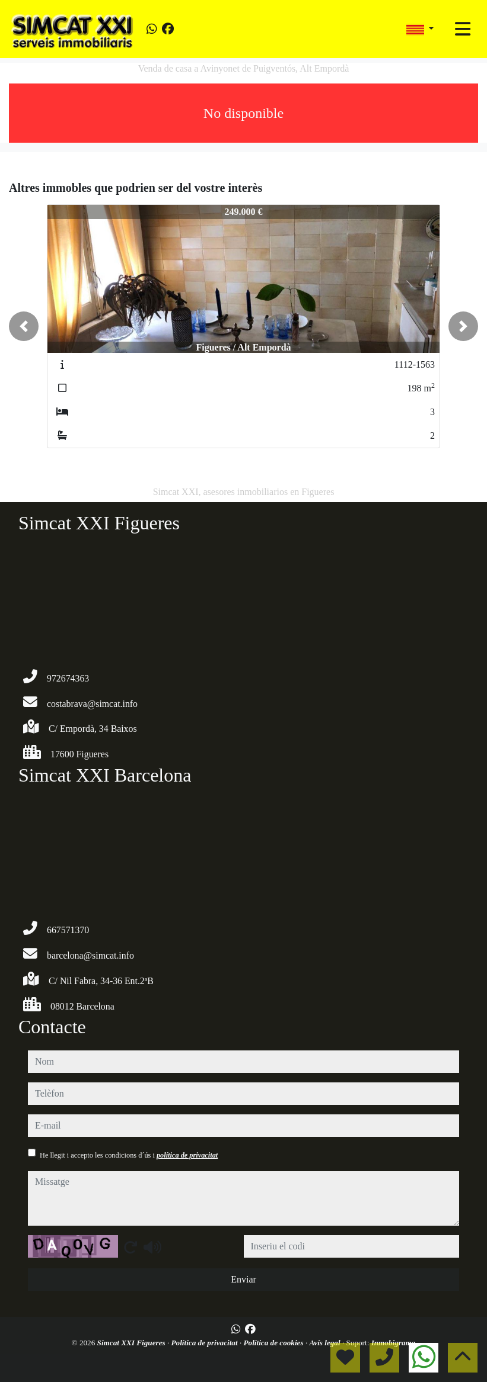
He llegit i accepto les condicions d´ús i (129, 1155)
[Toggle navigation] (463, 29)
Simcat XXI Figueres (132, 1342)
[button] (24, 326)
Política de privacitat (205, 1342)
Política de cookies (274, 1342)
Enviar (243, 1279)
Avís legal (325, 1342)
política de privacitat (187, 1155)
